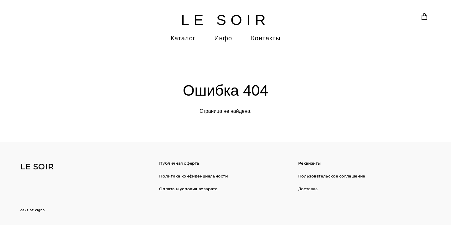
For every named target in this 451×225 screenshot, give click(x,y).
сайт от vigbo (32, 210)
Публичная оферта (179, 163)
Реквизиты (309, 163)
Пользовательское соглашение (331, 176)
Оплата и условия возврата (188, 189)
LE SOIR (225, 19)
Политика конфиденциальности (193, 176)
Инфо (223, 38)
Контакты (265, 38)
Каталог (182, 38)
